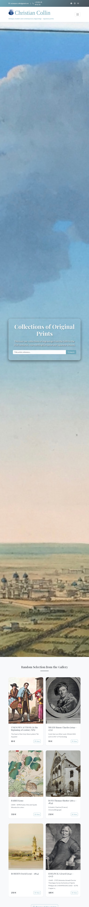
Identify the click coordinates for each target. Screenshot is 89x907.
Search (71, 352)
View (37, 741)
